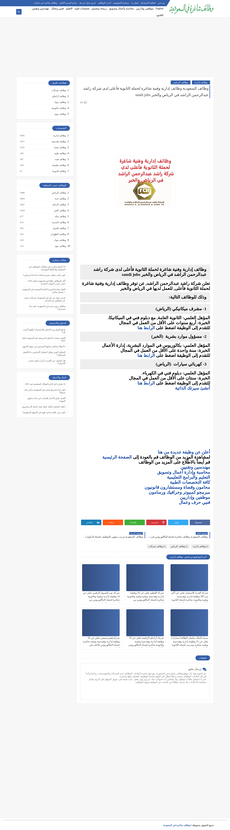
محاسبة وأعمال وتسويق (121, 8)
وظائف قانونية (59, 171)
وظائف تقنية (60, 147)
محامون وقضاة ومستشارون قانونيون (177, 487)
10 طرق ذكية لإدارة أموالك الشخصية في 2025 (45, 384)
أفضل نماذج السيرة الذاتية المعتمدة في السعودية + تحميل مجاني (43, 290)
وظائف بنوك (60, 102)
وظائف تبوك (60, 240)
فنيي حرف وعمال (194, 502)
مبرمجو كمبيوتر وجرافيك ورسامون (179, 492)
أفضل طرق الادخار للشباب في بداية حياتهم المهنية (46, 399)
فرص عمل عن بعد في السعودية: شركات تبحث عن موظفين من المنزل (44, 299)
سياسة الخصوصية (121, 3)
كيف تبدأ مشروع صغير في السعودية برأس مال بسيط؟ (44, 391)
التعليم (69, 8)
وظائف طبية (60, 153)
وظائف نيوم (60, 114)
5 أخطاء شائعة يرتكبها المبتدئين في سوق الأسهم (43, 346)
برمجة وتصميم (99, 8)
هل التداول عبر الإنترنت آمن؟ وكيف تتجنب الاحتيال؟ (46, 362)
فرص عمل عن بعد (87, 3)
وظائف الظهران (58, 234)
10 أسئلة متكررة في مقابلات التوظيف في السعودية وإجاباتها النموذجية (47, 268)
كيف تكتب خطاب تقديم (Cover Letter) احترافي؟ (44, 275)
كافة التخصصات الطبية (190, 482)
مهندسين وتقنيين (40, 8)
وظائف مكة (60, 216)
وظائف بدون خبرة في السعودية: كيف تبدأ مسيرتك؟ (47, 307)
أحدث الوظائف (104, 3)
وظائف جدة (60, 198)
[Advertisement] (115, 49)
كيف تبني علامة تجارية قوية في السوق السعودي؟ (43, 412)
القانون (159, 15)
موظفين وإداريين (145, 8)
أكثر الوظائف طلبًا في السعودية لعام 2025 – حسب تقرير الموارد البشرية (46, 282)
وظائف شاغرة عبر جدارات (45, 3)
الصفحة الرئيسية (117, 457)
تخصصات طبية (82, 8)
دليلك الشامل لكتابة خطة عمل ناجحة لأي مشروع (43, 406)
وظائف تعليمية (59, 165)
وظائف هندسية (58, 141)
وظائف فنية (60, 159)
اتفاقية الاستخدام (148, 3)
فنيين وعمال (57, 8)
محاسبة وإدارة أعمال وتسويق (183, 472)
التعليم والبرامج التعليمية (188, 477)
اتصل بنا (134, 3)
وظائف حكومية (59, 108)
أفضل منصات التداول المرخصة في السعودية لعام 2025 (43, 339)
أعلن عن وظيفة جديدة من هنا (184, 452)
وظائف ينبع (60, 246)
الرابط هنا (146, 327)
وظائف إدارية (201, 82)
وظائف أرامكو (59, 96)
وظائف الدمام (59, 204)
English (159, 8)
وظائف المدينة (59, 222)
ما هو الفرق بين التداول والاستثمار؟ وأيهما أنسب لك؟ (44, 331)
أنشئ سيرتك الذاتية (192, 388)
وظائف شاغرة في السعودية (176, 825)
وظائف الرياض (180, 82)
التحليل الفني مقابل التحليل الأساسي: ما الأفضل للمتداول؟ (44, 353)
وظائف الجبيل (59, 228)
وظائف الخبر (60, 210)
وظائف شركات (157, 546)
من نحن (161, 3)
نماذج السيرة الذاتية (68, 3)
